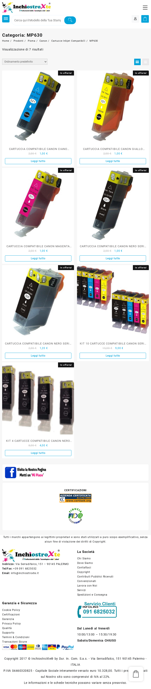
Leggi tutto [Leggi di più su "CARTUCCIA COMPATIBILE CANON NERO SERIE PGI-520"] (38, 355)
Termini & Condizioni (16, 637)
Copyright (83, 572)
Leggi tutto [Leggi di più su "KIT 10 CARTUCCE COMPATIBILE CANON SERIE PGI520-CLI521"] (113, 355)
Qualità (7, 628)
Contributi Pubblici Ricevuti (95, 576)
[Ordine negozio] (24, 62)
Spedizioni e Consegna (92, 594)
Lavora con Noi (87, 585)
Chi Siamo (84, 558)
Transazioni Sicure (14, 641)
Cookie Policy (11, 610)
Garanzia (8, 619)
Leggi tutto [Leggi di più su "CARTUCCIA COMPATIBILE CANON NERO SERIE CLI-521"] (113, 258)
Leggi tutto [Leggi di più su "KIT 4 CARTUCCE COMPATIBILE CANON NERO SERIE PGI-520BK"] (38, 453)
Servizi (81, 590)
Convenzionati (86, 581)
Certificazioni (11, 614)
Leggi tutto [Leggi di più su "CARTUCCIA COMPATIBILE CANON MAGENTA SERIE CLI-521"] (38, 258)
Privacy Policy (11, 623)
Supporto (8, 632)
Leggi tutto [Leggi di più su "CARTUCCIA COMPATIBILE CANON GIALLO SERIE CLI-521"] (113, 161)
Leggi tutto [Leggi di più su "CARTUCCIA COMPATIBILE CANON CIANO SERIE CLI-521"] (38, 161)
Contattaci (84, 567)
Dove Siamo (85, 563)
